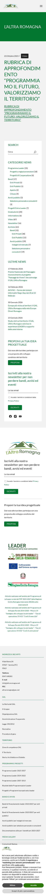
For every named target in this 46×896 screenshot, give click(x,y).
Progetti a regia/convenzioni (22, 171)
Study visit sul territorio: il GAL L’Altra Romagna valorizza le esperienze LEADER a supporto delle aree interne (21, 325)
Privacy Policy (13, 401)
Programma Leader (16, 168)
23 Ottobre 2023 (11, 56)
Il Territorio (6, 752)
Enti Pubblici (15, 186)
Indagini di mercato (20, 244)
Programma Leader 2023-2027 (14, 771)
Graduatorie (13, 212)
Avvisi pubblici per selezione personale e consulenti (21, 826)
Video (24, 56)
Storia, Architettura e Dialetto (13, 757)
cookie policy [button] (19, 865)
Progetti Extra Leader (17, 208)
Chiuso (13, 194)
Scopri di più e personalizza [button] (23, 891)
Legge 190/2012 (8, 724)
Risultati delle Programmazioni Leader (16, 786)
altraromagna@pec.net (11, 690)
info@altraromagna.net (11, 683)
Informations (13, 215)
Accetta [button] (33, 885)
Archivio (11, 227)
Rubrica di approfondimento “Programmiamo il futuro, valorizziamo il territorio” (21, 113)
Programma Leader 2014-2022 (14, 776)
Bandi (10, 179)
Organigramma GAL (9, 714)
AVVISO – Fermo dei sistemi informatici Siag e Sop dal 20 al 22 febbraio (22, 293)
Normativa (6, 729)
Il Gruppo (5, 709)
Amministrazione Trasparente (13, 719)
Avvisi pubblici (14, 197)
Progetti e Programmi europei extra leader (18, 791)
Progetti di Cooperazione (20, 175)
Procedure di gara (9, 734)
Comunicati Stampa (9, 844)
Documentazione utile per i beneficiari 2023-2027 (21, 831)
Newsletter (12, 223)
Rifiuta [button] (12, 885)
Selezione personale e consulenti (23, 201)
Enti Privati (14, 182)
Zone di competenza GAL (11, 747)
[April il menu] (41, 6)
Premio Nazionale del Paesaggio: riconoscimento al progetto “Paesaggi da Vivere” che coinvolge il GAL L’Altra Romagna (22, 276)
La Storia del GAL (8, 704)
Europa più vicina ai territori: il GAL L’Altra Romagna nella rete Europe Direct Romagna (22, 308)
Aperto (13, 190)
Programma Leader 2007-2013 (14, 781)
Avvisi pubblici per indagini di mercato (16, 821)
